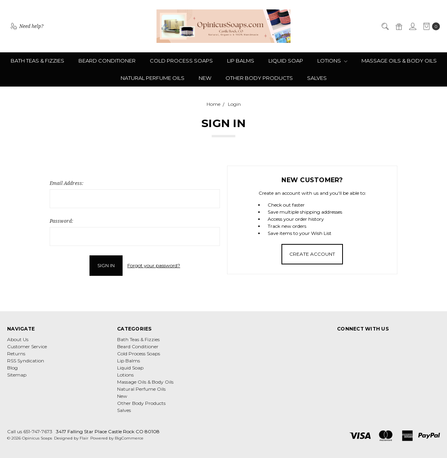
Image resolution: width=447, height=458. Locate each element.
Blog (12, 368)
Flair (84, 438)
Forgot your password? (153, 265)
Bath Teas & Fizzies (37, 60)
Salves (317, 78)
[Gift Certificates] (398, 26)
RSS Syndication (25, 361)
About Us (17, 339)
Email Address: (66, 183)
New (205, 78)
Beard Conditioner (107, 60)
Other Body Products (259, 78)
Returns (16, 353)
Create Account (312, 254)
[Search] (384, 26)
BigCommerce (129, 438)
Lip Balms (240, 60)
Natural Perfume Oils (152, 78)
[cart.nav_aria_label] (430, 26)
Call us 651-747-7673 (29, 431)
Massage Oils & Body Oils (399, 60)
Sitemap (16, 375)
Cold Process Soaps (181, 60)
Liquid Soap (285, 60)
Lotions (332, 60)
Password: (61, 221)
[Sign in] (412, 26)
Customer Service (27, 346)
